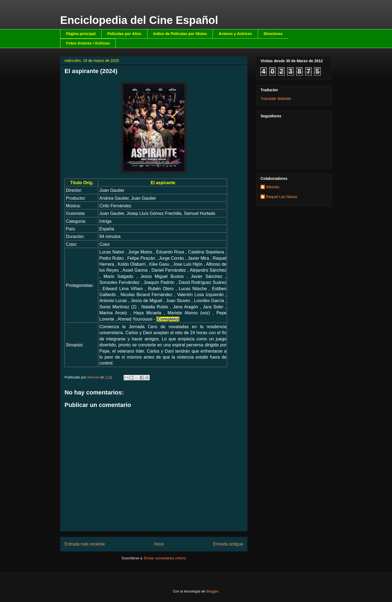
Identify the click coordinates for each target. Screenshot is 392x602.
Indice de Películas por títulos (180, 34)
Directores (273, 34)
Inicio (159, 544)
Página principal (81, 34)
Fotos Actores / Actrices (88, 43)
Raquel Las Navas (281, 197)
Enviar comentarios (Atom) (165, 558)
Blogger (212, 591)
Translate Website (276, 98)
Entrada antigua (228, 544)
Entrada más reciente (85, 544)
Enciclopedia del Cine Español (139, 20)
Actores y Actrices (235, 34)
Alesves (272, 187)
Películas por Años (124, 34)
